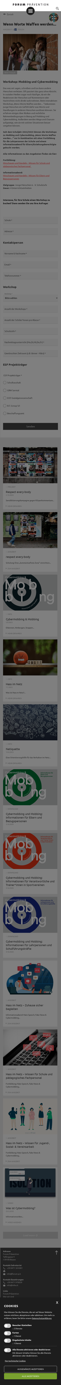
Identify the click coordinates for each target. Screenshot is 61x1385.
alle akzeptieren (30, 1376)
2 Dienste (17, 1328)
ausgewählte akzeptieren (30, 1369)
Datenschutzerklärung (42, 1318)
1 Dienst (16, 1336)
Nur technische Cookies (15, 1360)
